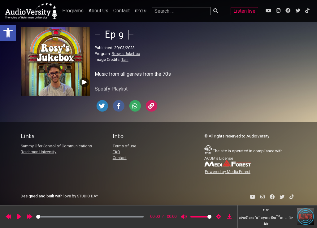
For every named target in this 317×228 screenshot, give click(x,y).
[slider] (90, 217)
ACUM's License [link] (218, 158)
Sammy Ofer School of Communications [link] (56, 146)
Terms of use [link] (124, 146)
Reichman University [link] (38, 152)
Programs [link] (73, 11)
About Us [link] (98, 11)
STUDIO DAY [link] (87, 196)
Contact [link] (121, 11)
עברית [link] (141, 11)
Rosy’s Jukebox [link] (126, 54)
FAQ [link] (116, 152)
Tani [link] (124, 59)
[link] (8, 33)
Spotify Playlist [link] (112, 89)
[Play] (19, 217)
